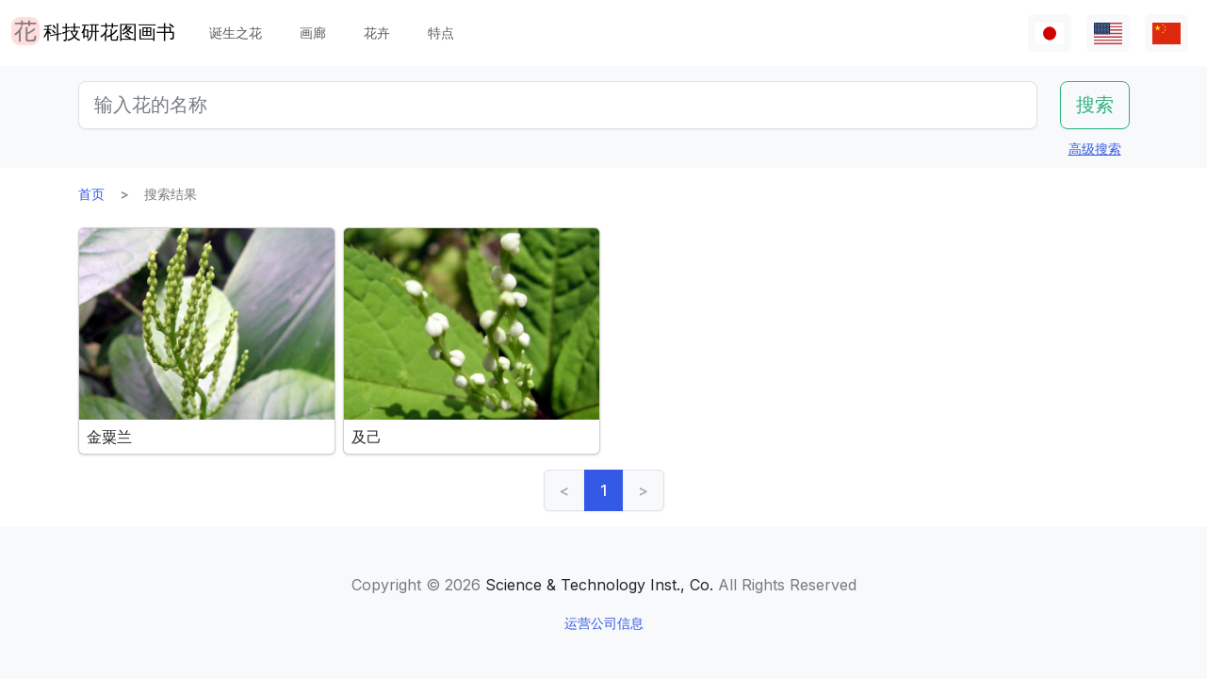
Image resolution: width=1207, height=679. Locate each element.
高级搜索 (1094, 149)
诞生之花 (235, 33)
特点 (441, 33)
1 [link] (603, 490)
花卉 (377, 33)
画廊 (313, 33)
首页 (91, 194)
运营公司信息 (604, 623)
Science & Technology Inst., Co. (599, 584)
